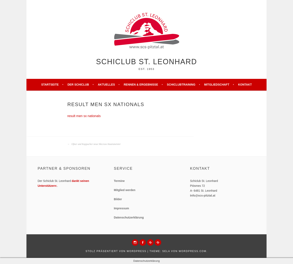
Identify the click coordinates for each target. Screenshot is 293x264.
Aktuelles (106, 84)
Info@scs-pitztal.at (202, 195)
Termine (119, 181)
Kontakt (245, 84)
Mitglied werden (124, 190)
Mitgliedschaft (216, 84)
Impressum (121, 208)
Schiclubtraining (181, 84)
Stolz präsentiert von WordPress (115, 251)
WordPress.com (192, 251)
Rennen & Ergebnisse (141, 84)
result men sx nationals (84, 116)
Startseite (50, 84)
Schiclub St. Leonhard (146, 62)
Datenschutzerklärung (129, 217)
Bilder (118, 199)
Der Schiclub (78, 84)
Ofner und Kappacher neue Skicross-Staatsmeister (94, 144)
